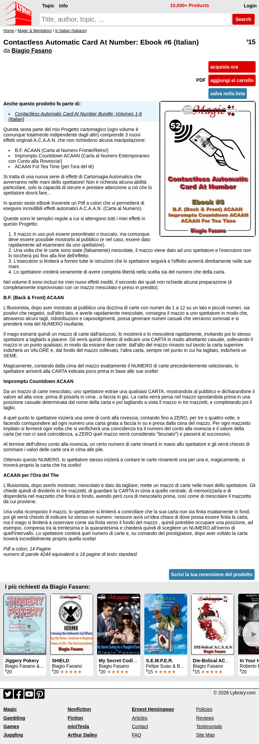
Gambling (14, 718)
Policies (204, 709)
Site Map (205, 735)
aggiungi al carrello (232, 80)
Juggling (13, 735)
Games (11, 726)
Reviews (205, 718)
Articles (139, 718)
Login (250, 5)
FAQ (136, 735)
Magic (10, 709)
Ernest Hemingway (153, 709)
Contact (140, 726)
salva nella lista (227, 93)
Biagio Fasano (31, 50)
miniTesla (78, 726)
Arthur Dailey (82, 735)
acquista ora (224, 67)
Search (243, 19)
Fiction (75, 718)
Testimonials (209, 726)
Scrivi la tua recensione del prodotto (212, 574)
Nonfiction (79, 709)
